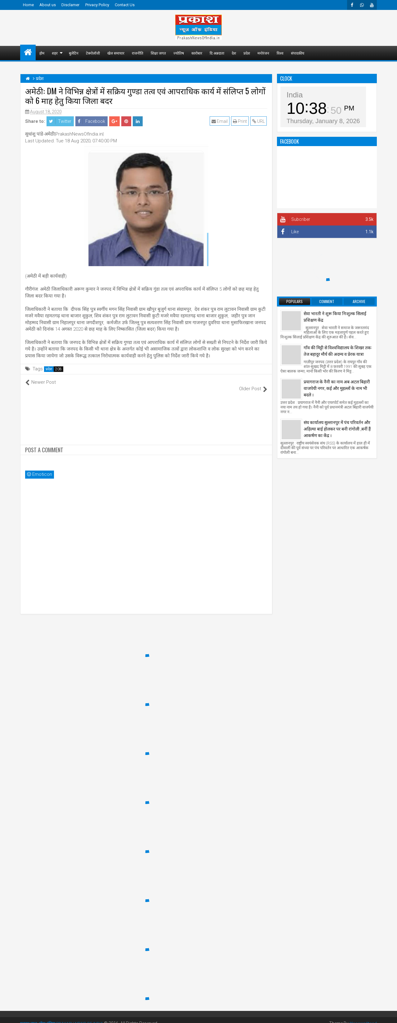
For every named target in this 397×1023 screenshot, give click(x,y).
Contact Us (125, 4)
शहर (55, 53)
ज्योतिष (178, 53)
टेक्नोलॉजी (93, 53)
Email (220, 121)
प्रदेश (246, 53)
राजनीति (137, 53)
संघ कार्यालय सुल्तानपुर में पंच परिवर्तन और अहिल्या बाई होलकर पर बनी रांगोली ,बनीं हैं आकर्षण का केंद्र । (337, 428)
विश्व (280, 53)
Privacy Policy (97, 4)
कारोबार (196, 53)
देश (234, 53)
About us (47, 4)
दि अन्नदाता (217, 53)
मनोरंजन (263, 53)
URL (259, 121)
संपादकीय (297, 53)
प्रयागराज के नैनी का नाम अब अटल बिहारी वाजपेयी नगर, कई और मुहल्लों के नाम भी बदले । (337, 388)
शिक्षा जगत (158, 53)
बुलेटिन (73, 53)
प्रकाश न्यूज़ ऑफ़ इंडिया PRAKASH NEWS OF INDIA (64, 1016)
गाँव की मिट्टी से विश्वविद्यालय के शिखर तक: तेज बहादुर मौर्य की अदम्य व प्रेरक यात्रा (338, 350)
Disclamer (70, 4)
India (295, 95)
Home (28, 4)
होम (41, 53)
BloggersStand (362, 1016)
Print (241, 121)
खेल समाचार (115, 53)
